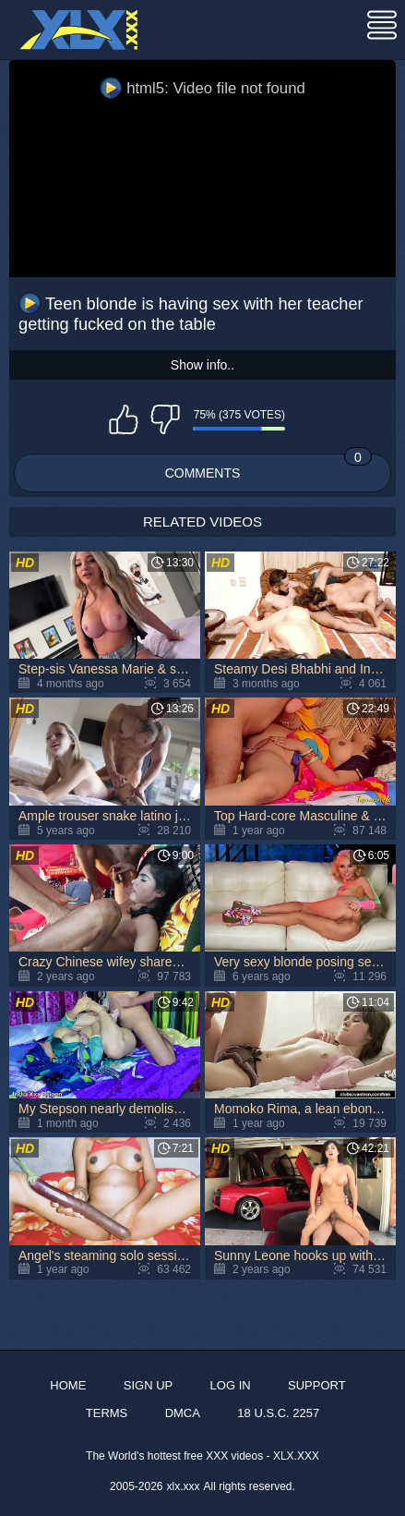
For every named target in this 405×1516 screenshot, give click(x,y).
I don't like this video (165, 419)
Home (68, 1385)
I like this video (123, 419)
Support (317, 1385)
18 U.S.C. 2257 (278, 1413)
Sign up (148, 1385)
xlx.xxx (183, 1486)
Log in (230, 1385)
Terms (107, 1413)
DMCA (182, 1413)
